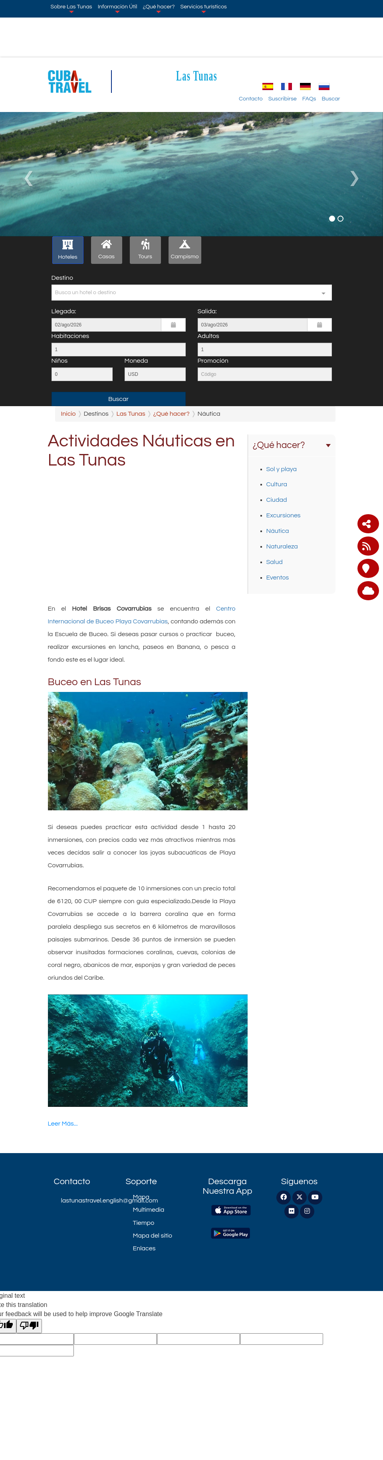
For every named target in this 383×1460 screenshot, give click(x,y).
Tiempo (144, 1223)
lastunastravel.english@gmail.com (87, 1200)
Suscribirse (282, 99)
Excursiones (283, 515)
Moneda (136, 361)
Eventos (277, 577)
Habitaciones (70, 336)
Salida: (207, 311)
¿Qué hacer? (159, 8)
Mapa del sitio (153, 1235)
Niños (60, 361)
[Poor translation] (29, 1326)
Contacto (251, 99)
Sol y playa (281, 469)
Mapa (141, 1197)
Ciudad (276, 500)
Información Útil (117, 8)
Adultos (208, 336)
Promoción (213, 361)
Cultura (276, 484)
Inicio (68, 414)
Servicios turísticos (204, 8)
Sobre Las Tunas (71, 8)
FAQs (309, 99)
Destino (62, 278)
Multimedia (149, 1210)
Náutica (277, 531)
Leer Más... (63, 1123)
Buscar (331, 99)
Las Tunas (196, 75)
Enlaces (144, 1248)
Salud (274, 562)
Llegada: (64, 311)
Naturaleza (282, 546)
